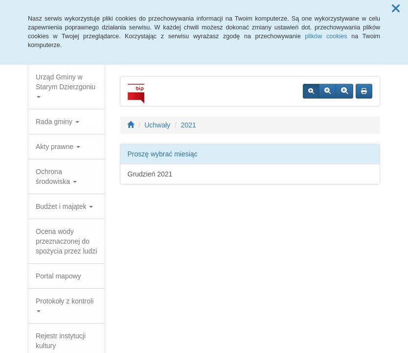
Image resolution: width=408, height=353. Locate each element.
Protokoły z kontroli (64, 304)
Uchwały (157, 125)
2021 (188, 125)
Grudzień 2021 (150, 174)
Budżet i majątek (64, 206)
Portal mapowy (58, 276)
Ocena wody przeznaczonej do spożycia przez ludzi (66, 241)
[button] (396, 9)
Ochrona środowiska (56, 176)
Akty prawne (58, 147)
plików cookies (326, 36)
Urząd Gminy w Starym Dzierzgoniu (65, 85)
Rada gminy (57, 122)
